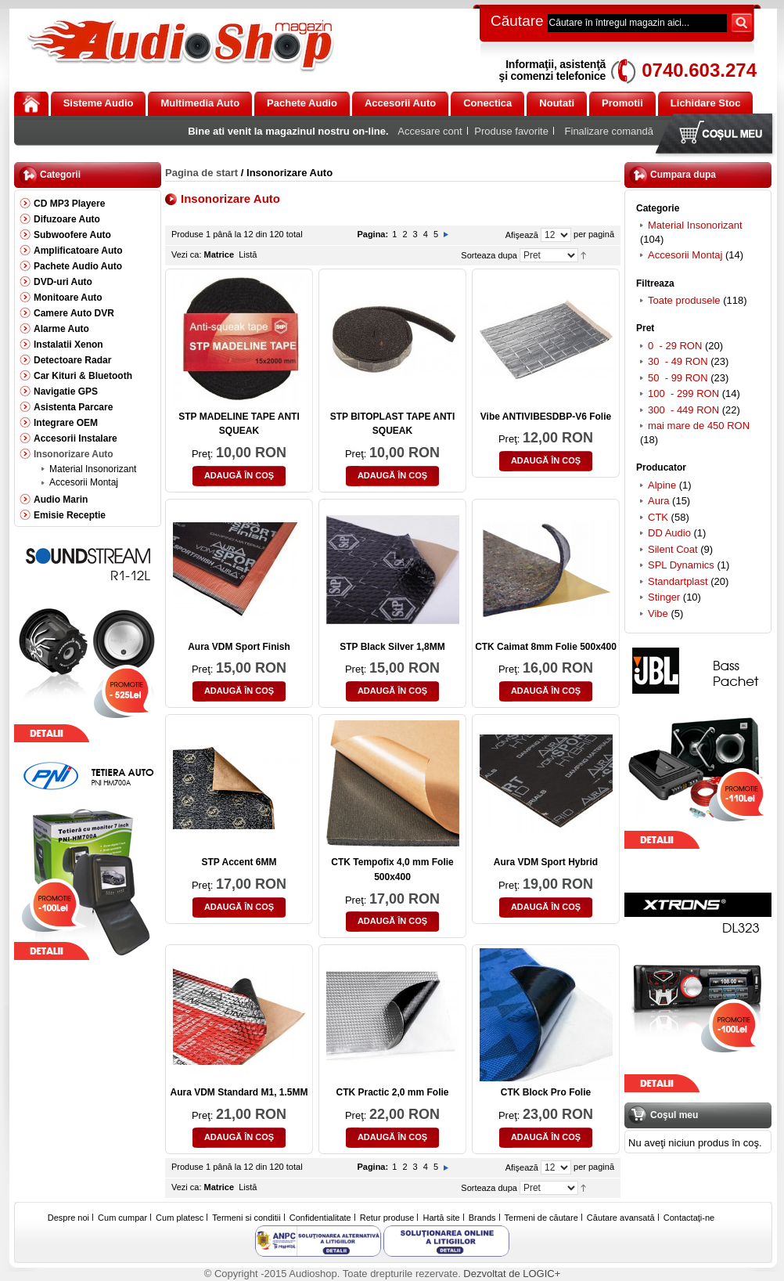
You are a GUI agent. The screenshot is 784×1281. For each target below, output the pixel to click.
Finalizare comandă (609, 131)
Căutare (517, 21)
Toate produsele (684, 300)
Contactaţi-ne (689, 1217)
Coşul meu (717, 135)
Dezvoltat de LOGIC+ (511, 1273)
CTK (658, 517)
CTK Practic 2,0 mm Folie (392, 1092)
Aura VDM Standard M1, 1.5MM (238, 1092)
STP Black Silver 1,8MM (392, 646)
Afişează (521, 235)
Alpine (662, 485)
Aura (658, 501)
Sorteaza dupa (489, 255)
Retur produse (387, 1217)
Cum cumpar (122, 1217)
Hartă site (441, 1217)
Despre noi (68, 1217)
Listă (248, 254)
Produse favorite (511, 131)
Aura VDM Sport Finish (239, 646)
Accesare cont (429, 131)
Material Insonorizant (695, 225)
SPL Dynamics (681, 565)
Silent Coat (673, 549)
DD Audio (669, 533)
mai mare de (699, 425)
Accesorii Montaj (685, 255)
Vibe (658, 613)
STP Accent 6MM (238, 862)
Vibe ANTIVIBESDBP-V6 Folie (545, 416)
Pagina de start (201, 173)
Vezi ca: (186, 254)
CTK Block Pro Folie (546, 1092)
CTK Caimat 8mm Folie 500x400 (546, 646)
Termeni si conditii (246, 1217)
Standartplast (678, 581)
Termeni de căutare (541, 1217)
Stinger (664, 597)
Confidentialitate (320, 1217)
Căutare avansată (621, 1217)
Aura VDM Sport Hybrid (546, 862)
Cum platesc (179, 1217)
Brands (482, 1217)
